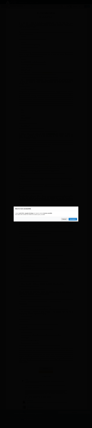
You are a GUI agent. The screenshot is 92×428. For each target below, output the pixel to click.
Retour (64, 219)
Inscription (73, 219)
